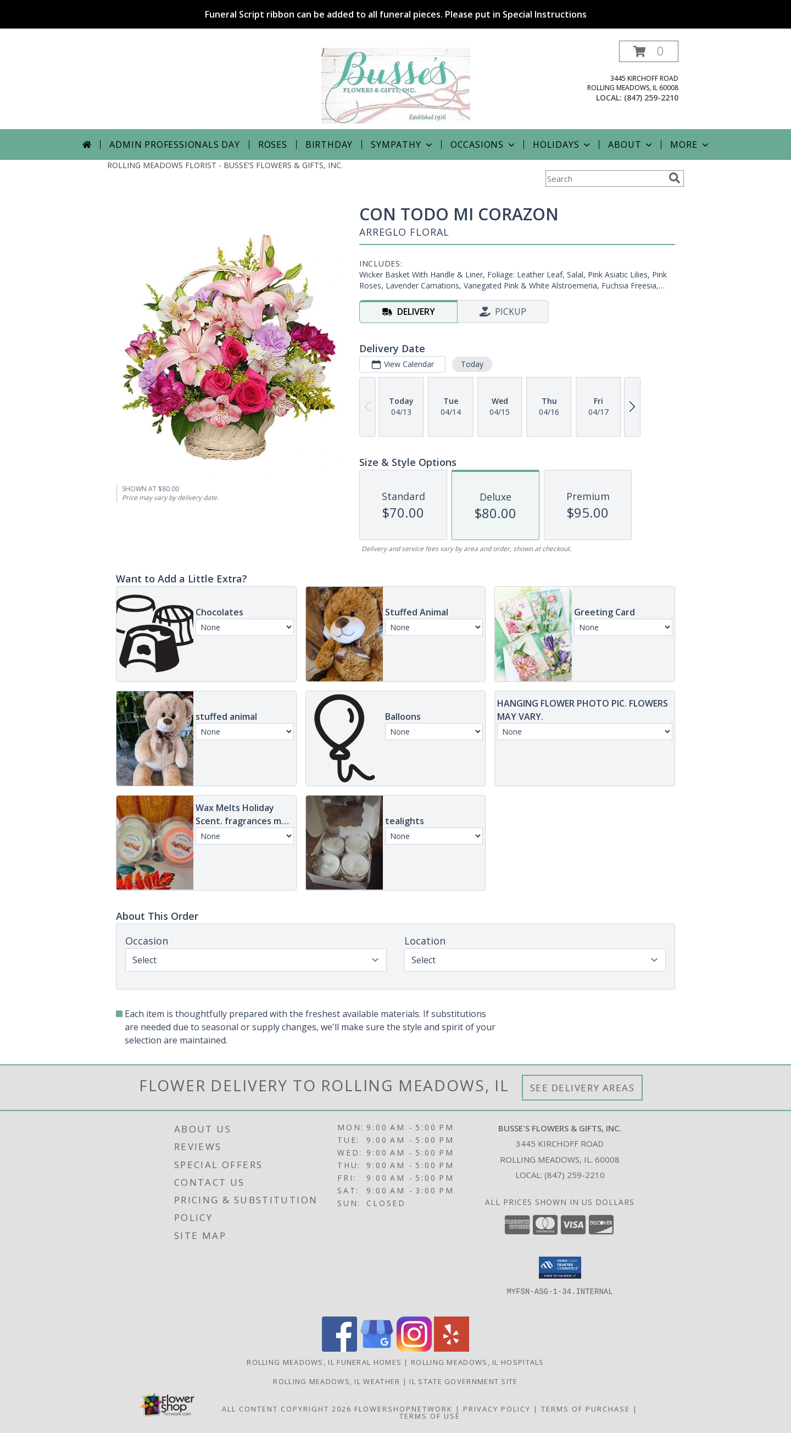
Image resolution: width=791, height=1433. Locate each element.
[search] (674, 178)
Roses (272, 144)
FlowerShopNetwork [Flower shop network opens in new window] (403, 1409)
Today (472, 364)
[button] (648, 51)
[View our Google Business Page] (376, 1348)
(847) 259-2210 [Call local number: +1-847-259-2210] (651, 97)
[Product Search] (605, 178)
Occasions (483, 144)
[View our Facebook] (339, 1348)
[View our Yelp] (451, 1348)
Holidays (562, 144)
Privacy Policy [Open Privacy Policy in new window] (497, 1409)
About (631, 144)
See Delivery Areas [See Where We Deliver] (582, 1087)
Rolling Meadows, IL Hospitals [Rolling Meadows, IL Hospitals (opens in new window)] (477, 1362)
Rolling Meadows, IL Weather (336, 1381)
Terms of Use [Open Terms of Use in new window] (429, 1416)
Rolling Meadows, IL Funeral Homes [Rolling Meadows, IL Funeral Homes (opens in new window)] (324, 1362)
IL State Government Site (463, 1381)
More (690, 144)
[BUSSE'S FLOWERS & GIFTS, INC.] (396, 85)
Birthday (329, 144)
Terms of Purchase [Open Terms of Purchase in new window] (585, 1409)
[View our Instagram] (414, 1348)
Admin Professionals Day (174, 144)
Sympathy (402, 144)
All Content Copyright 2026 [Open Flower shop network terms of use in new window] (287, 1409)
